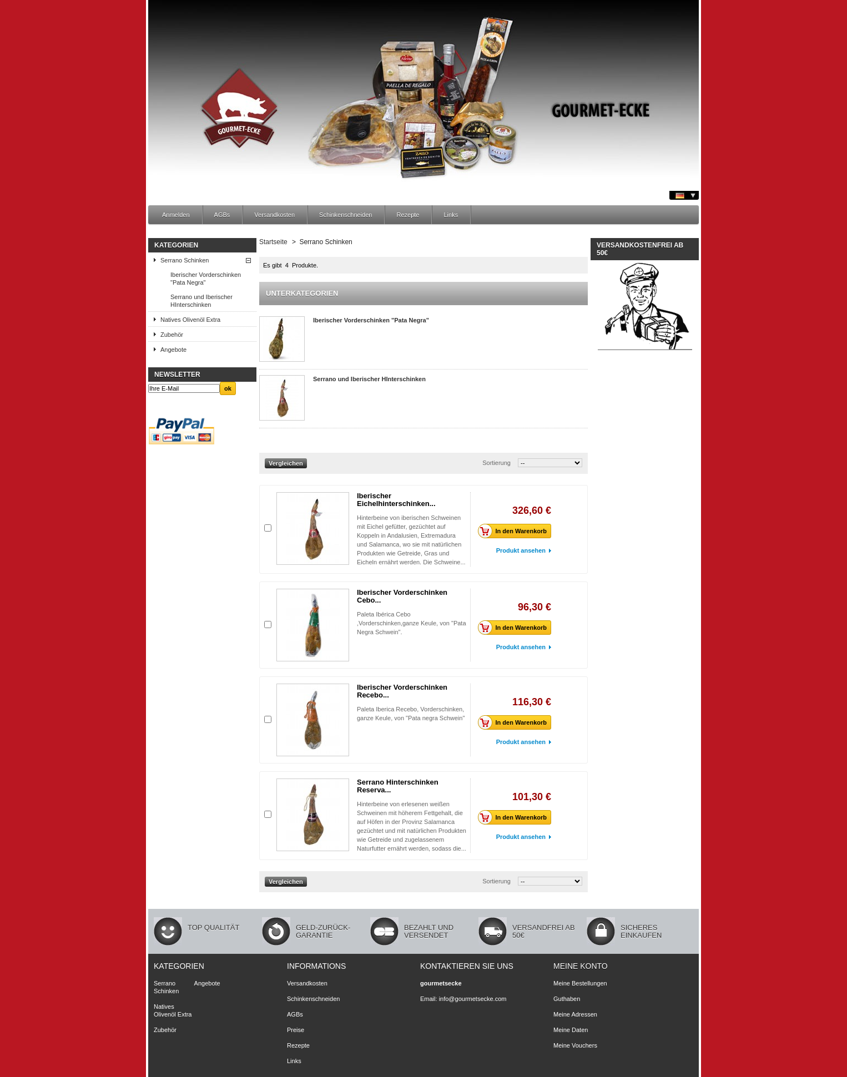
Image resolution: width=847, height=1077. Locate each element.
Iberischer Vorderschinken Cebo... (402, 596)
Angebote (173, 349)
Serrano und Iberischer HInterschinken (201, 301)
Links (450, 214)
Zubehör (171, 334)
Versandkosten (274, 214)
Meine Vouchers (575, 1045)
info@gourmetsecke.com (473, 998)
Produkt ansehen (521, 550)
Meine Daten (570, 1030)
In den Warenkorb (515, 531)
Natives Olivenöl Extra (190, 319)
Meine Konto (580, 966)
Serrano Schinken (184, 260)
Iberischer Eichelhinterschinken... (396, 500)
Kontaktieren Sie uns (466, 966)
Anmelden (176, 214)
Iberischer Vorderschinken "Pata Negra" (205, 278)
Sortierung (496, 462)
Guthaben (566, 998)
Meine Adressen (575, 1014)
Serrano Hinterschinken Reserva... (397, 786)
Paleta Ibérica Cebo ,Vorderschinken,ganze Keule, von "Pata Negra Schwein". (411, 623)
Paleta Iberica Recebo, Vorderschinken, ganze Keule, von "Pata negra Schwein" (411, 718)
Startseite (273, 242)
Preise (295, 1030)
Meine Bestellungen (580, 983)
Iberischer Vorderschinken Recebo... (402, 691)
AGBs (222, 214)
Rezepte (407, 214)
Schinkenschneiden (345, 214)
